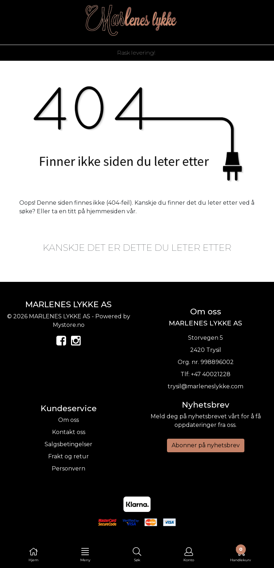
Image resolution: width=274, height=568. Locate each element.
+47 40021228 (210, 374)
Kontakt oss (68, 432)
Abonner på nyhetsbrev (206, 445)
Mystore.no (69, 325)
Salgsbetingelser (68, 444)
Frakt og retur (68, 456)
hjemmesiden (105, 211)
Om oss (68, 420)
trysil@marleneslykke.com (205, 386)
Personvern (68, 468)
